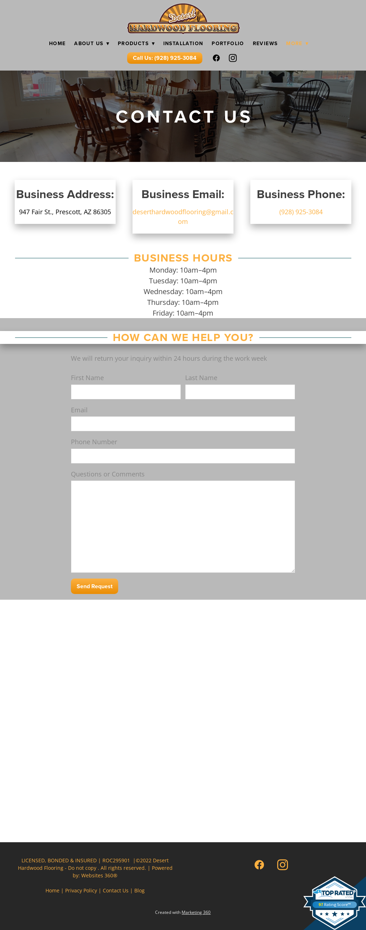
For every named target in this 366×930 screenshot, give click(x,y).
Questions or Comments (108, 474)
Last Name (201, 377)
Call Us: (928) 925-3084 (165, 58)
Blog (139, 890)
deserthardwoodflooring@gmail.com (183, 216)
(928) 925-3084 (301, 211)
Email (79, 409)
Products (136, 43)
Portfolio (228, 43)
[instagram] (233, 58)
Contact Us (116, 890)
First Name (87, 377)
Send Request (94, 586)
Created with (183, 912)
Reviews (265, 43)
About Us (91, 43)
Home (57, 43)
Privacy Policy (81, 890)
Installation (183, 43)
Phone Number (94, 441)
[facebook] (216, 58)
